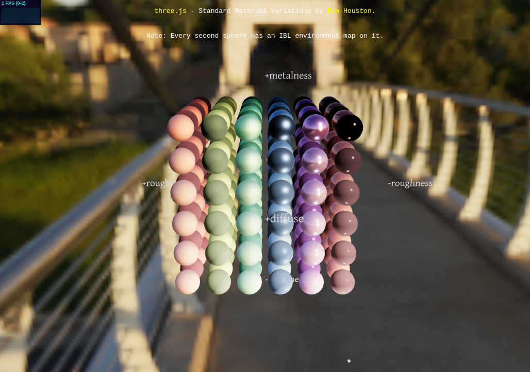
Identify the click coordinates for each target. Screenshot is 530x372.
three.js (170, 11)
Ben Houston (349, 11)
